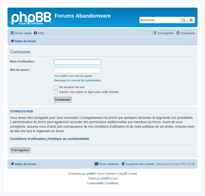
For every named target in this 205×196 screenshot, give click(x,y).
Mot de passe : (20, 69)
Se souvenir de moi (69, 87)
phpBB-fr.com (109, 178)
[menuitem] (38, 33)
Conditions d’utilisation (28, 139)
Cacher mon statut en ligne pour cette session (86, 91)
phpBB (90, 173)
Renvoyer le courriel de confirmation (77, 80)
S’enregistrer (20, 150)
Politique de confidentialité (68, 139)
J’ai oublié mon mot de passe (73, 75)
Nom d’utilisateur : (23, 61)
